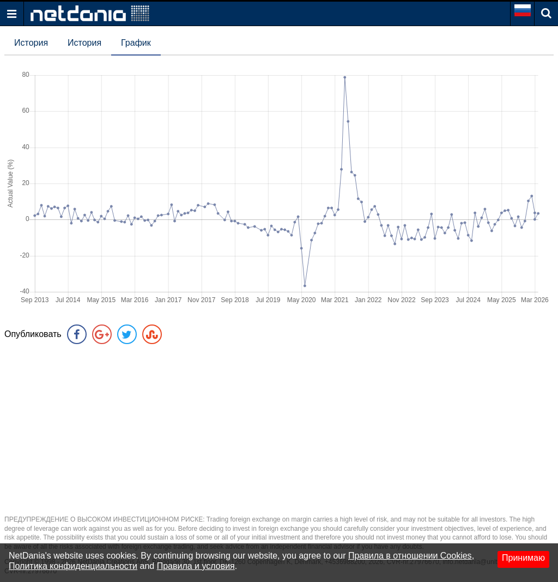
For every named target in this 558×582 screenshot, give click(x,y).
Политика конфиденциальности (73, 566)
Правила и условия (196, 566)
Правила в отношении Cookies (410, 555)
